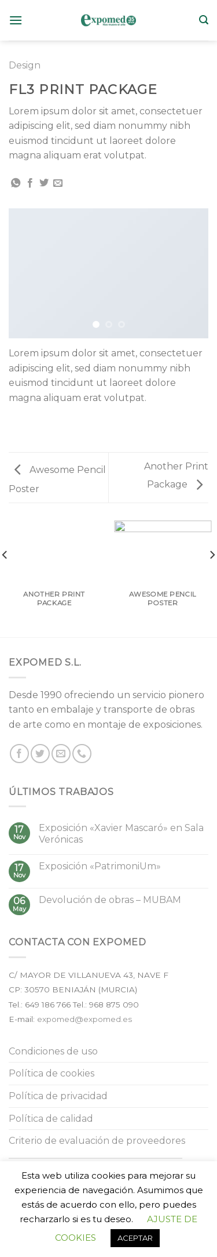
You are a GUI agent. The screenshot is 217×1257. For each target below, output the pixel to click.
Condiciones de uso (53, 1051)
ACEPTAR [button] (135, 1237)
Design (25, 65)
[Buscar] (203, 20)
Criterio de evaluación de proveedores (97, 1140)
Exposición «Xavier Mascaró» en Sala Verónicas (121, 833)
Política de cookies (51, 1073)
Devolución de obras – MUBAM (110, 899)
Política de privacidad (58, 1095)
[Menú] (16, 20)
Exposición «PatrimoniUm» (100, 866)
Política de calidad (51, 1118)
